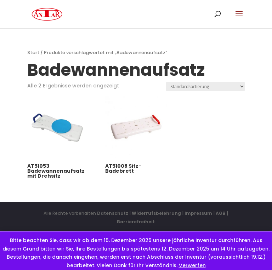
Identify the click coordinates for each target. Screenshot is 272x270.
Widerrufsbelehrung (157, 213)
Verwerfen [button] (192, 265)
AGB (221, 213)
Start (33, 52)
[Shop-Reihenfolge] (205, 86)
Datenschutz (112, 213)
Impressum (198, 213)
